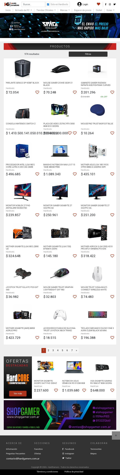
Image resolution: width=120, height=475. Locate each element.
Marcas (64, 10)
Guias (109, 10)
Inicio (8, 10)
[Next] (76, 350)
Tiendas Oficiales (45, 10)
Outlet (99, 10)
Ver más (18, 393)
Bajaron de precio (82, 10)
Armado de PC (22, 10)
